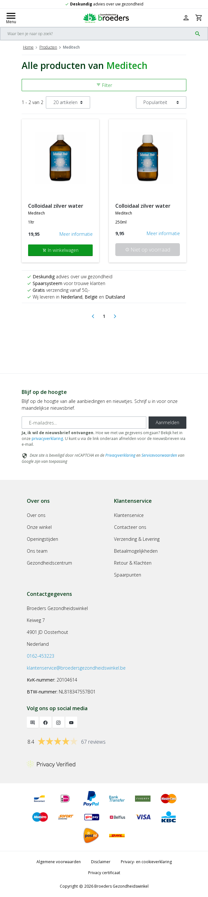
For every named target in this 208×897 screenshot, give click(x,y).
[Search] (96, 33)
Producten (48, 47)
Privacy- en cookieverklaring (146, 861)
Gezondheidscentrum (49, 563)
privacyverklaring (47, 438)
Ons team (37, 551)
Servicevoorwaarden (159, 455)
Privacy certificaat (104, 872)
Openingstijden (42, 539)
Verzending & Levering (137, 539)
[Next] (115, 316)
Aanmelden (167, 422)
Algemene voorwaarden (58, 861)
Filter (104, 85)
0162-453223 (40, 656)
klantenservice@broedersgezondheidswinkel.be (76, 668)
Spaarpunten (127, 575)
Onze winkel (39, 527)
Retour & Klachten (132, 563)
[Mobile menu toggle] (11, 17)
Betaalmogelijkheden (136, 551)
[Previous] (93, 316)
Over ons (36, 515)
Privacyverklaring (120, 455)
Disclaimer (100, 861)
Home (28, 47)
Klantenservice (129, 515)
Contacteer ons (130, 527)
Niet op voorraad (148, 249)
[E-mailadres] (84, 422)
